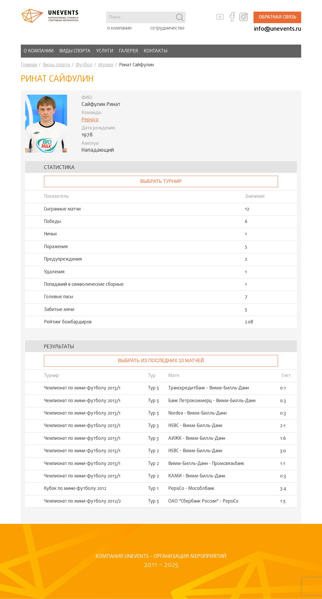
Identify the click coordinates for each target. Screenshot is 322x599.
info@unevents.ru (277, 29)
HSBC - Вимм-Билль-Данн (195, 426)
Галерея (128, 51)
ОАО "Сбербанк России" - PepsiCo (203, 501)
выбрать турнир (161, 181)
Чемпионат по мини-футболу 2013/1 (82, 388)
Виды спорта (74, 51)
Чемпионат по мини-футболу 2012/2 (82, 501)
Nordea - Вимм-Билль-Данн (197, 413)
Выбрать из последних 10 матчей (161, 360)
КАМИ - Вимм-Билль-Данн (196, 476)
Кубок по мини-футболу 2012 (75, 489)
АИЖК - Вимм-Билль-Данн (196, 438)
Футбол (84, 65)
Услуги (104, 51)
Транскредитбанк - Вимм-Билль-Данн (208, 388)
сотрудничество (167, 28)
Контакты (155, 51)
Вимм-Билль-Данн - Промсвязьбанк (206, 464)
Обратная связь (277, 17)
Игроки (105, 65)
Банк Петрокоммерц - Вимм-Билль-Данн (212, 401)
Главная (29, 65)
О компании (38, 51)
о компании (119, 28)
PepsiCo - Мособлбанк (191, 489)
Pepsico (90, 120)
